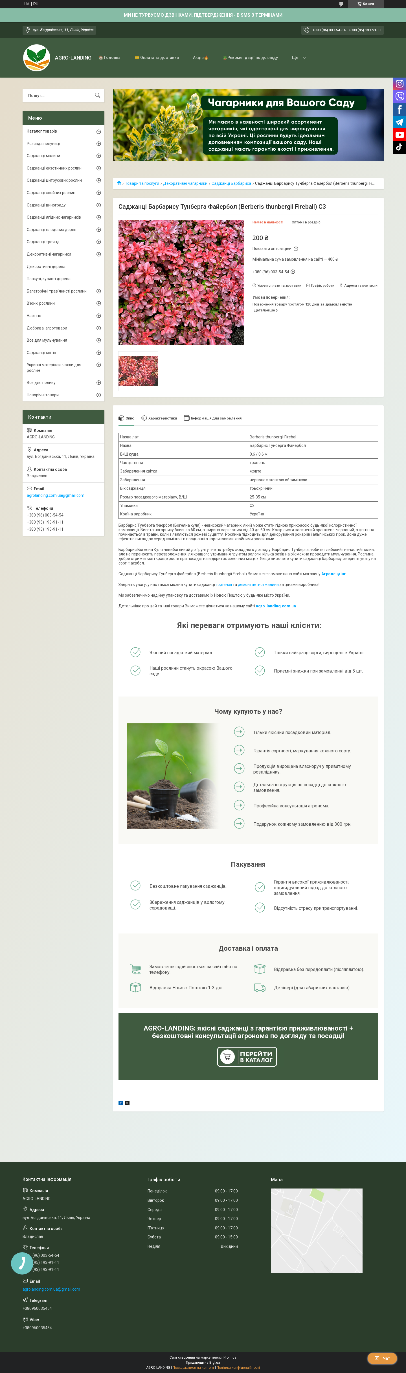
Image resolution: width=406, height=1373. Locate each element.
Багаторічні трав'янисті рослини (57, 291)
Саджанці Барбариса (231, 183)
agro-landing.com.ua (276, 606)
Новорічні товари (43, 395)
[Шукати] (97, 95)
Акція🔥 (201, 57)
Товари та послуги (142, 183)
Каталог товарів (42, 131)
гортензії (224, 584)
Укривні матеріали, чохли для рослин (54, 368)
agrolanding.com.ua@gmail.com (55, 495)
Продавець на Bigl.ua (203, 1363)
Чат (382, 1358)
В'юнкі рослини (41, 303)
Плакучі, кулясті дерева (49, 278)
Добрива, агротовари (47, 328)
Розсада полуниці (43, 143)
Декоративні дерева (46, 266)
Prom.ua (229, 1357)
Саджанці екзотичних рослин (54, 168)
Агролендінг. (334, 574)
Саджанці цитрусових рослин (54, 180)
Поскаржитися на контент (193, 1368)
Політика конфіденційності (238, 1368)
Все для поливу (41, 382)
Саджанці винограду (46, 205)
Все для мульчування (47, 340)
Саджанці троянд (43, 242)
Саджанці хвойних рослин (51, 192)
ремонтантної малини (258, 584)
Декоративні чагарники (185, 183)
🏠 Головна (109, 57)
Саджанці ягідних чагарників (54, 217)
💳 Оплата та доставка (157, 57)
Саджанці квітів (41, 352)
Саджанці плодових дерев (51, 229)
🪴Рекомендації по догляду (250, 57)
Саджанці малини (43, 155)
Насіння (34, 315)
